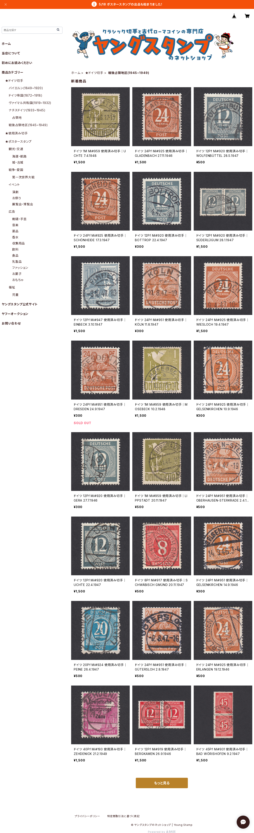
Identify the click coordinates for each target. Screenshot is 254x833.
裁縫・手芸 (19, 219)
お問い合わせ (11, 323)
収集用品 (18, 243)
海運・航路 (19, 156)
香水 (15, 237)
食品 (15, 255)
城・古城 (17, 162)
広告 (12, 211)
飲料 (15, 249)
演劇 (15, 192)
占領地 (17, 117)
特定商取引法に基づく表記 (123, 816)
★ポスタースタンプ (18, 141)
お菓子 (16, 274)
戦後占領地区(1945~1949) (28, 125)
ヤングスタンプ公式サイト (20, 304)
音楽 (15, 225)
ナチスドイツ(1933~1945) (27, 110)
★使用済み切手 (16, 133)
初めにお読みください (17, 63)
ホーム (75, 73)
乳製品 (17, 261)
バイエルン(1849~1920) (26, 88)
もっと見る (162, 783)
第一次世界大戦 (23, 177)
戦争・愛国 (16, 170)
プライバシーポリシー (87, 816)
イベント (14, 184)
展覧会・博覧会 (22, 204)
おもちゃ (17, 280)
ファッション (20, 267)
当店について (11, 53)
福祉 (12, 287)
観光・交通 (16, 149)
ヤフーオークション (15, 314)
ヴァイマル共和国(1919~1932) (30, 103)
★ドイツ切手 (94, 73)
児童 (15, 294)
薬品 (15, 231)
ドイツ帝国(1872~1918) (26, 95)
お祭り (16, 198)
